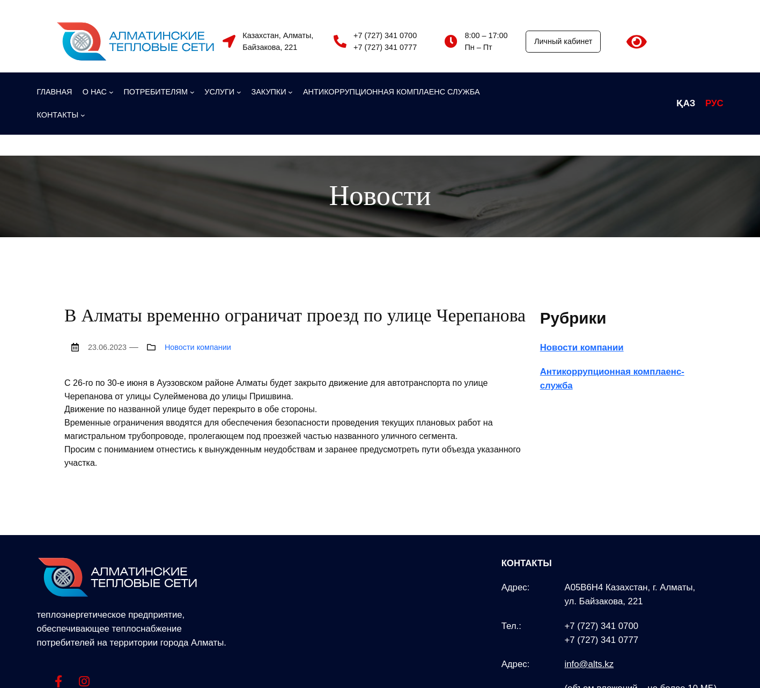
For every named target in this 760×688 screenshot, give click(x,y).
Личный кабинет (563, 41)
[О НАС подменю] (98, 91)
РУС (714, 103)
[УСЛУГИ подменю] (222, 91)
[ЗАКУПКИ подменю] (272, 91)
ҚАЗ (685, 103)
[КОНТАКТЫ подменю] (61, 114)
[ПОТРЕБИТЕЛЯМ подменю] (158, 91)
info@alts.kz (589, 664)
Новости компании (198, 347)
